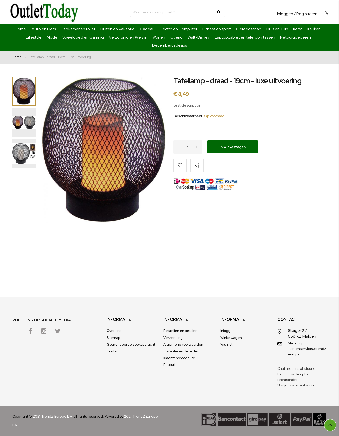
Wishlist (226, 344)
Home (20, 29)
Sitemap (113, 337)
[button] (46, 172)
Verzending (173, 337)
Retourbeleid (174, 364)
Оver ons (114, 330)
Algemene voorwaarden (183, 344)
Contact (113, 351)
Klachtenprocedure (179, 358)
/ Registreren (305, 13)
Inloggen (285, 13)
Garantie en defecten (181, 351)
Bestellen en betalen (180, 330)
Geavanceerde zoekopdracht (131, 344)
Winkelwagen (231, 337)
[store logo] (44, 12)
